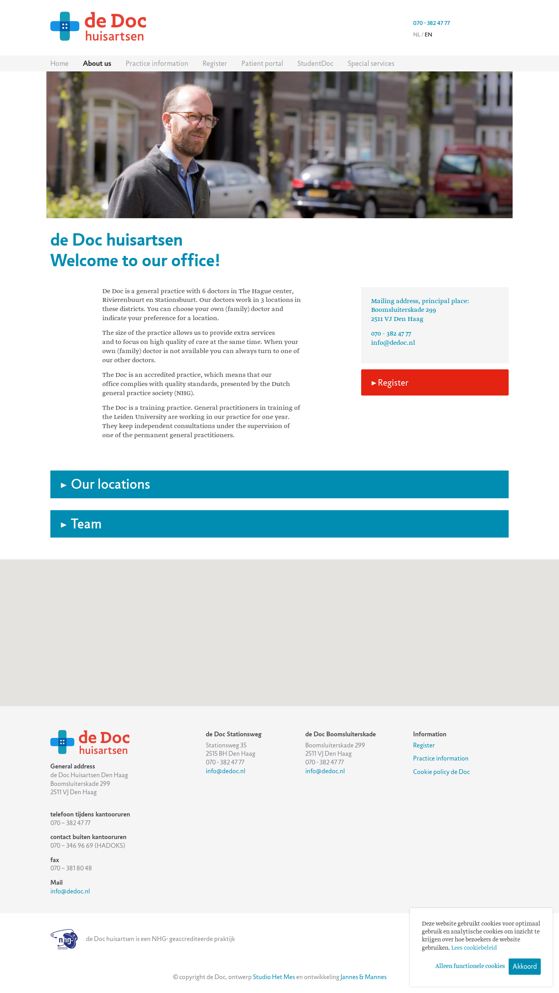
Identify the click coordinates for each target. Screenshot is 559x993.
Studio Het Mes (274, 977)
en (428, 34)
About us (97, 63)
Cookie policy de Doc (441, 772)
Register (215, 63)
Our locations (105, 484)
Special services (371, 63)
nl (416, 34)
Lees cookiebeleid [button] (474, 948)
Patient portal (262, 63)
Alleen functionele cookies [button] (470, 966)
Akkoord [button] (525, 966)
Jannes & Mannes (364, 977)
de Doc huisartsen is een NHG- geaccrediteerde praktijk (142, 939)
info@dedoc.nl (393, 343)
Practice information (157, 63)
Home (59, 63)
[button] (279, 625)
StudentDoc (315, 63)
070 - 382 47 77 (431, 23)
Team (80, 523)
